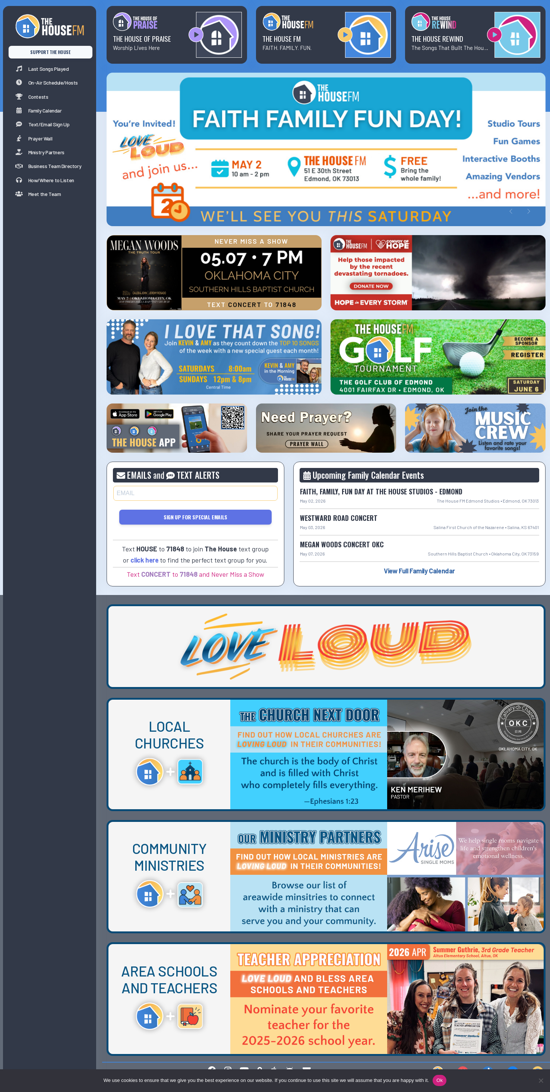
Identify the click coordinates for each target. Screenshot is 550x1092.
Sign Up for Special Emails (195, 517)
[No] (540, 1080)
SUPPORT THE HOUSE (50, 52)
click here (144, 560)
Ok (439, 1080)
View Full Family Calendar (419, 571)
